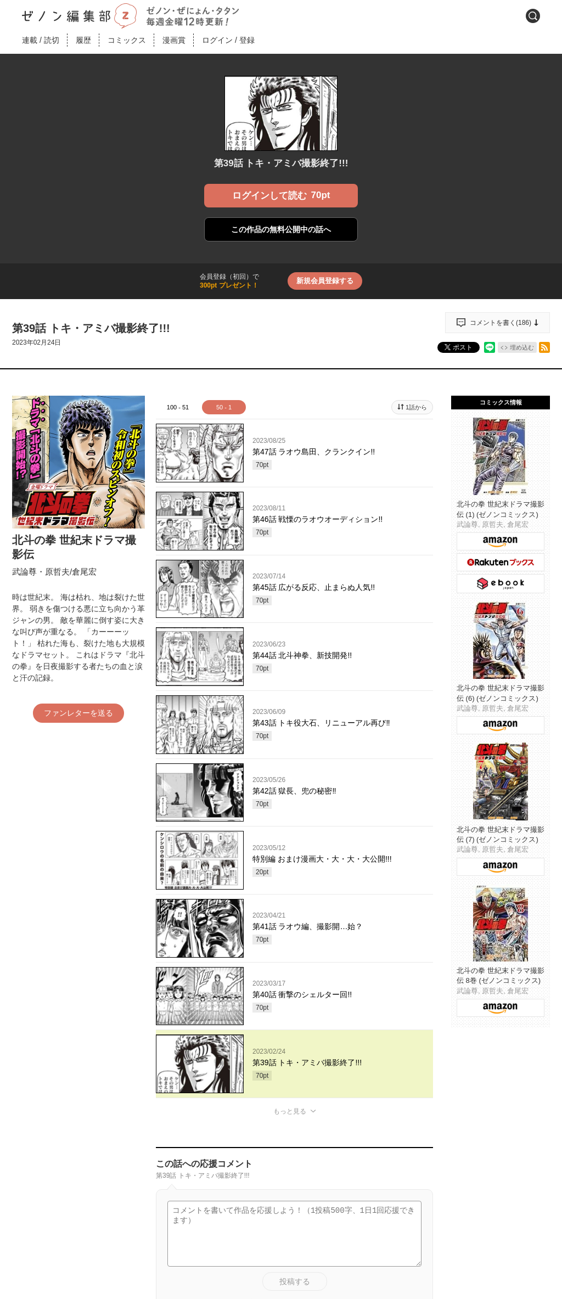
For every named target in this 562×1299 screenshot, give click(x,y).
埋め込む (522, 347)
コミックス (127, 40)
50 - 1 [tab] (224, 407)
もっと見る (289, 1111)
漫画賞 (174, 40)
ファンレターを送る (78, 712)
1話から (416, 407)
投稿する (294, 1281)
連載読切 (40, 40)
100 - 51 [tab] (178, 407)
